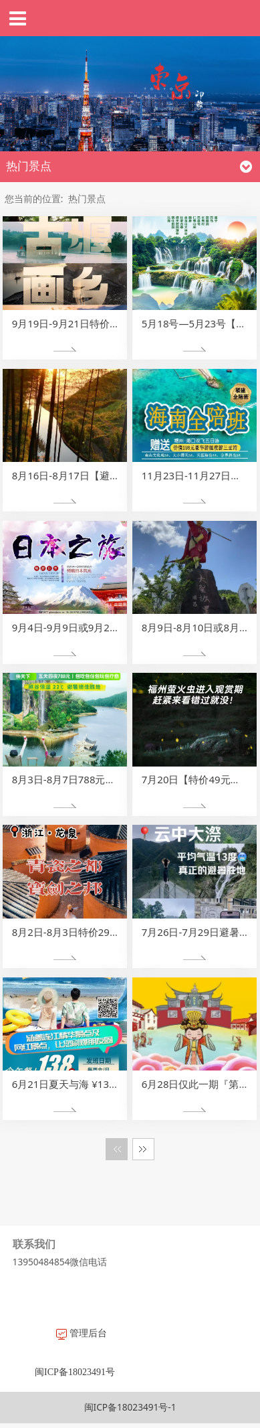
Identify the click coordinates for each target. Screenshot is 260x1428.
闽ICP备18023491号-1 (130, 1407)
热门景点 (87, 198)
